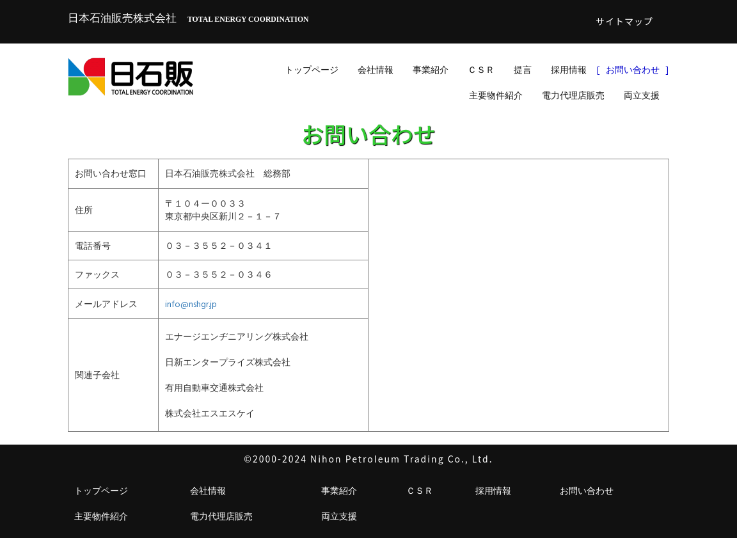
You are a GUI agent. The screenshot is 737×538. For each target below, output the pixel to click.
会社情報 (375, 69)
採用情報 (569, 69)
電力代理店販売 (573, 95)
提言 (523, 69)
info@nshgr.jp (191, 303)
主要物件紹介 (496, 95)
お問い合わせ (633, 69)
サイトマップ (624, 21)
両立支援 (642, 95)
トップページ (311, 69)
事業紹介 (430, 69)
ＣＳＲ (481, 69)
